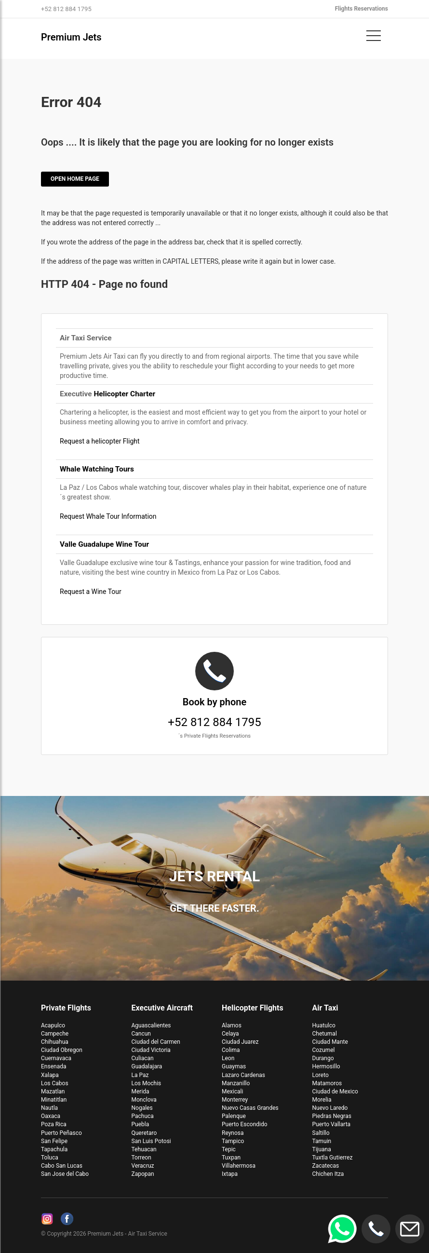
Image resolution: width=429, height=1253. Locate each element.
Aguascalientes (151, 1025)
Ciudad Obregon (61, 1050)
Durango (323, 1058)
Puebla (140, 1124)
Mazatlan (53, 1091)
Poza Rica (54, 1124)
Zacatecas (325, 1165)
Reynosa (233, 1133)
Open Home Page (75, 178)
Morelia (322, 1099)
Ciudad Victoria (151, 1050)
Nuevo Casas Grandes (250, 1108)
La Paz (140, 1075)
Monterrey (235, 1099)
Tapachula (54, 1149)
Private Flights (66, 1007)
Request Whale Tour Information (108, 516)
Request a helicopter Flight (100, 441)
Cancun (141, 1033)
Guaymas (234, 1066)
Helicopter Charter (124, 394)
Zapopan (143, 1174)
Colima (231, 1050)
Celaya (230, 1033)
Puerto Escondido (245, 1124)
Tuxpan (231, 1157)
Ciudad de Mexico (335, 1091)
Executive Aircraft (162, 1007)
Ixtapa (230, 1174)
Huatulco (323, 1025)
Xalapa (50, 1075)
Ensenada (53, 1066)
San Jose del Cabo (65, 1174)
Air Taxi (325, 1007)
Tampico (233, 1141)
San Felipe (54, 1141)
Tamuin (322, 1141)
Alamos (231, 1025)
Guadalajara (147, 1066)
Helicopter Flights (252, 1007)
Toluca (49, 1157)
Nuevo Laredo (330, 1108)
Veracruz (143, 1165)
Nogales (142, 1108)
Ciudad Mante (330, 1041)
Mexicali (232, 1091)
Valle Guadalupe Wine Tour (104, 544)
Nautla (49, 1108)
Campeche (54, 1033)
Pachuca (143, 1116)
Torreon (141, 1157)
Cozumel (323, 1050)
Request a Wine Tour (90, 591)
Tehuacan (144, 1149)
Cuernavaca (56, 1058)
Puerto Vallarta (331, 1124)
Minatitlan (54, 1099)
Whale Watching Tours (97, 469)
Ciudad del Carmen (156, 1041)
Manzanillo (236, 1083)
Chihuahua (54, 1041)
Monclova (144, 1099)
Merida (140, 1091)
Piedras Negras (331, 1116)
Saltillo (321, 1133)
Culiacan (143, 1058)
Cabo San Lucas (61, 1165)
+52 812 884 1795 (214, 696)
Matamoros (327, 1083)
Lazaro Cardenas (243, 1075)
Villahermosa (238, 1165)
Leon (228, 1058)
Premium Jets (71, 37)
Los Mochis (146, 1083)
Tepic (229, 1149)
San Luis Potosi (151, 1141)
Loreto (320, 1075)
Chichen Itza (328, 1174)
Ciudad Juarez (240, 1041)
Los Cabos (54, 1083)
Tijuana (321, 1149)
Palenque (234, 1116)
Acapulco (53, 1025)
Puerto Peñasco (61, 1133)
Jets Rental (214, 876)
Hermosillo (326, 1066)
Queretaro (144, 1133)
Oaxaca (50, 1116)
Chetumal (324, 1033)
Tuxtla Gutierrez (332, 1157)
